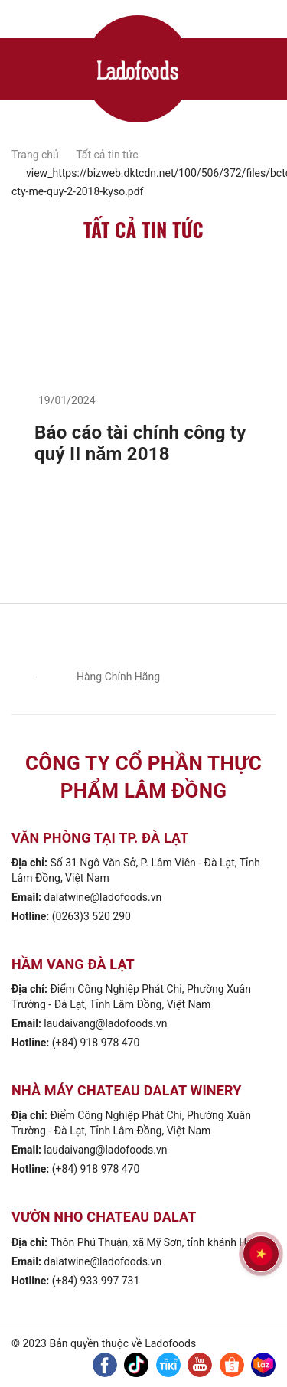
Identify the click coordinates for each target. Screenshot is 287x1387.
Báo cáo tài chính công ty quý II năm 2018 (140, 443)
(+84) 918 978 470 (96, 1042)
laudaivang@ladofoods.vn (105, 1023)
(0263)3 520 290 (91, 916)
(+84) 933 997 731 (96, 1280)
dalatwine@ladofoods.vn (102, 897)
